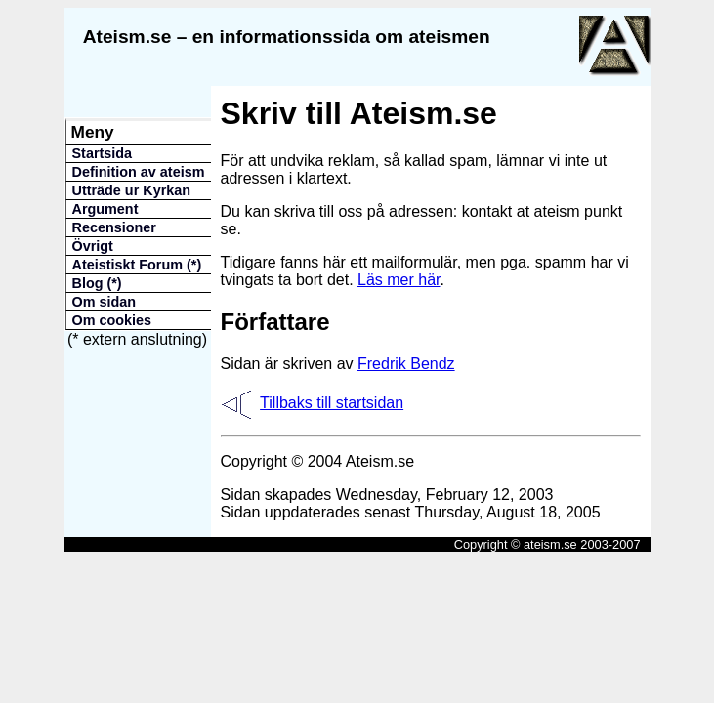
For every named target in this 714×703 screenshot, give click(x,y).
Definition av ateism (138, 172)
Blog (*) (97, 283)
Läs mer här (398, 279)
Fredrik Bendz (406, 363)
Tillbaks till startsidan (331, 402)
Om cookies (112, 320)
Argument (105, 209)
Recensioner (114, 227)
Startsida (102, 153)
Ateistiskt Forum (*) (137, 264)
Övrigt (92, 246)
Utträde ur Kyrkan (131, 190)
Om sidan (104, 302)
